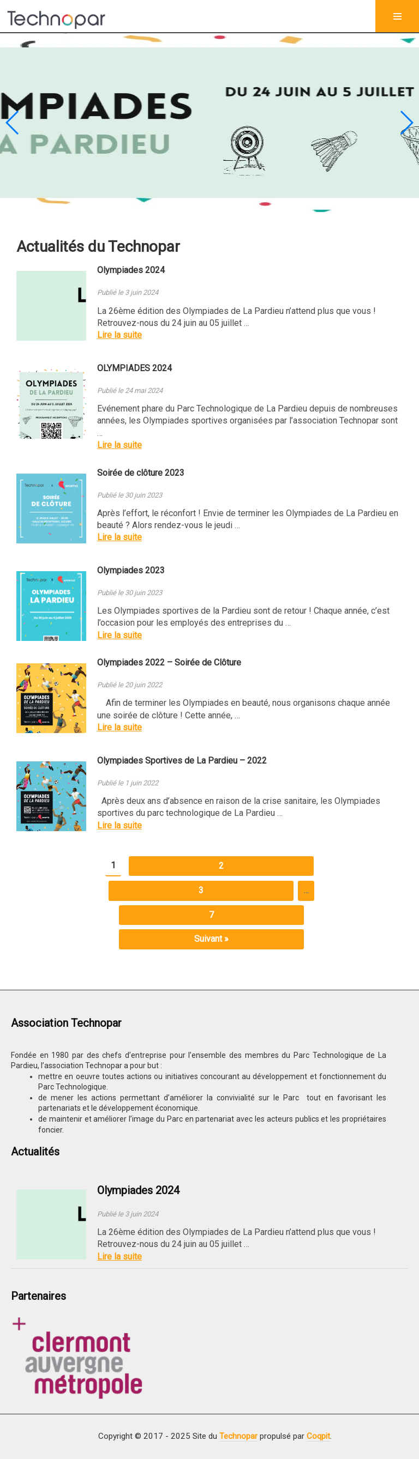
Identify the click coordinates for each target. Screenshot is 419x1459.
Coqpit (318, 1436)
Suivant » (211, 939)
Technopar (238, 1436)
